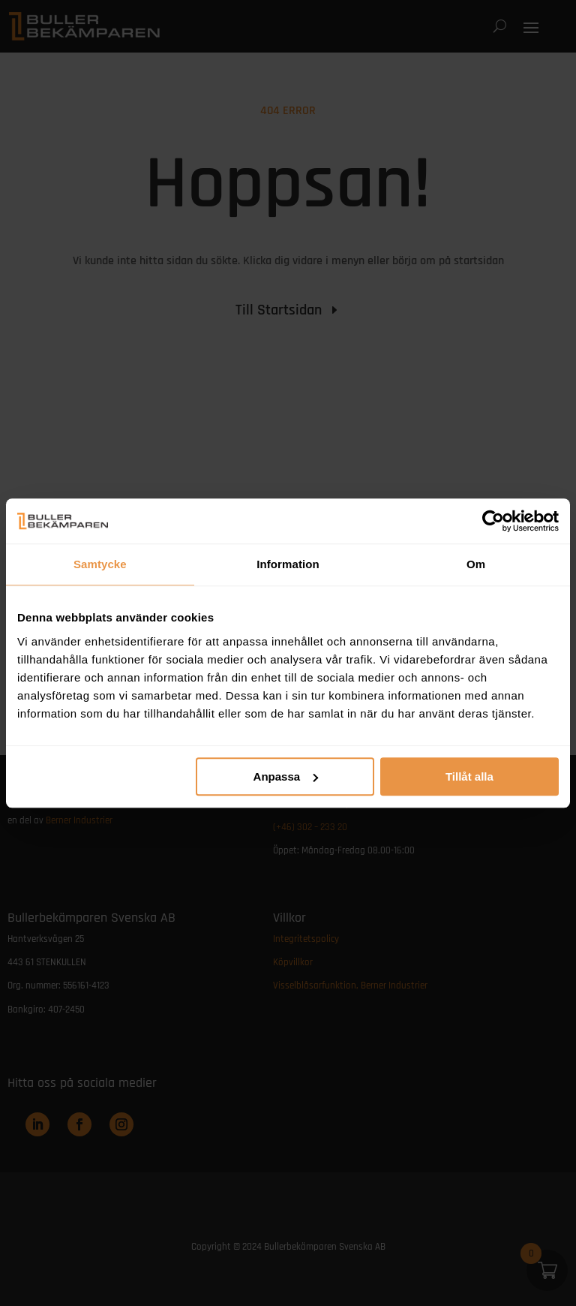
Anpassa (286, 776)
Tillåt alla (470, 776)
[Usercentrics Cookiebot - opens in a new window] (493, 521)
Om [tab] (475, 564)
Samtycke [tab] (100, 564)
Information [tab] (288, 564)
